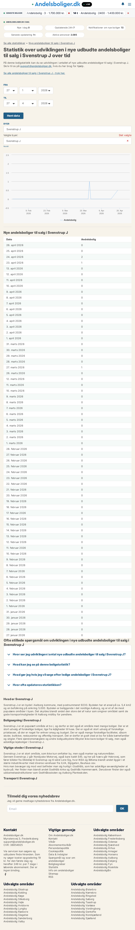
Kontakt (53, 838)
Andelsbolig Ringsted (83, 895)
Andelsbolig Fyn (103, 863)
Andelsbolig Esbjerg (105, 860)
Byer (6, 123)
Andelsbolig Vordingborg (86, 908)
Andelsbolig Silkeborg (16, 899)
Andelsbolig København (107, 835)
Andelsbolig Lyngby (15, 908)
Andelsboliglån (102, 870)
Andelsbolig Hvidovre (16, 905)
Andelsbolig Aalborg (106, 857)
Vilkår (52, 841)
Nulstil (6, 146)
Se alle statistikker (14, 43)
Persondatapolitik (59, 848)
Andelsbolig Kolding (15, 892)
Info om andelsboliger (61, 870)
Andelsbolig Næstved (106, 844)
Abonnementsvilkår (60, 844)
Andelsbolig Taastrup (83, 902)
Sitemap (53, 873)
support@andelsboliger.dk (36, 66)
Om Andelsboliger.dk (61, 835)
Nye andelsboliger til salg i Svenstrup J (52, 43)
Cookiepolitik (56, 851)
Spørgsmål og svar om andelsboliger (62, 859)
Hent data (13, 115)
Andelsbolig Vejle (14, 902)
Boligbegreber (57, 863)
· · (44, 13)
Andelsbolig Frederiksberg (109, 838)
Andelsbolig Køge (14, 895)
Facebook (5, 874)
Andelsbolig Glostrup (16, 889)
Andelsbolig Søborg (82, 899)
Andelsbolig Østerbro (83, 889)
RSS (51, 876)
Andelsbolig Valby (14, 921)
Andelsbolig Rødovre (16, 911)
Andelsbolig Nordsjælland (86, 914)
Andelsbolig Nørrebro (83, 892)
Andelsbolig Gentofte (83, 911)
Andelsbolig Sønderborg (18, 918)
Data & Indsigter (58, 854)
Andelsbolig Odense (105, 841)
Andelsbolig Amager (106, 851)
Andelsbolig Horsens (106, 854)
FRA (6, 84)
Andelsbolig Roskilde (106, 867)
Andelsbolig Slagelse (16, 914)
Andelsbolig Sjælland (83, 918)
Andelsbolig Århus (104, 848)
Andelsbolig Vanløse (83, 905)
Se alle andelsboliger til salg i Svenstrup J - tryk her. (34, 73)
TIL (5, 97)
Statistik (53, 867)
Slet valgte (125, 135)
